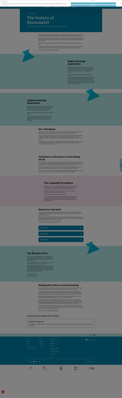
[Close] (120, 3)
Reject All (93, 3)
